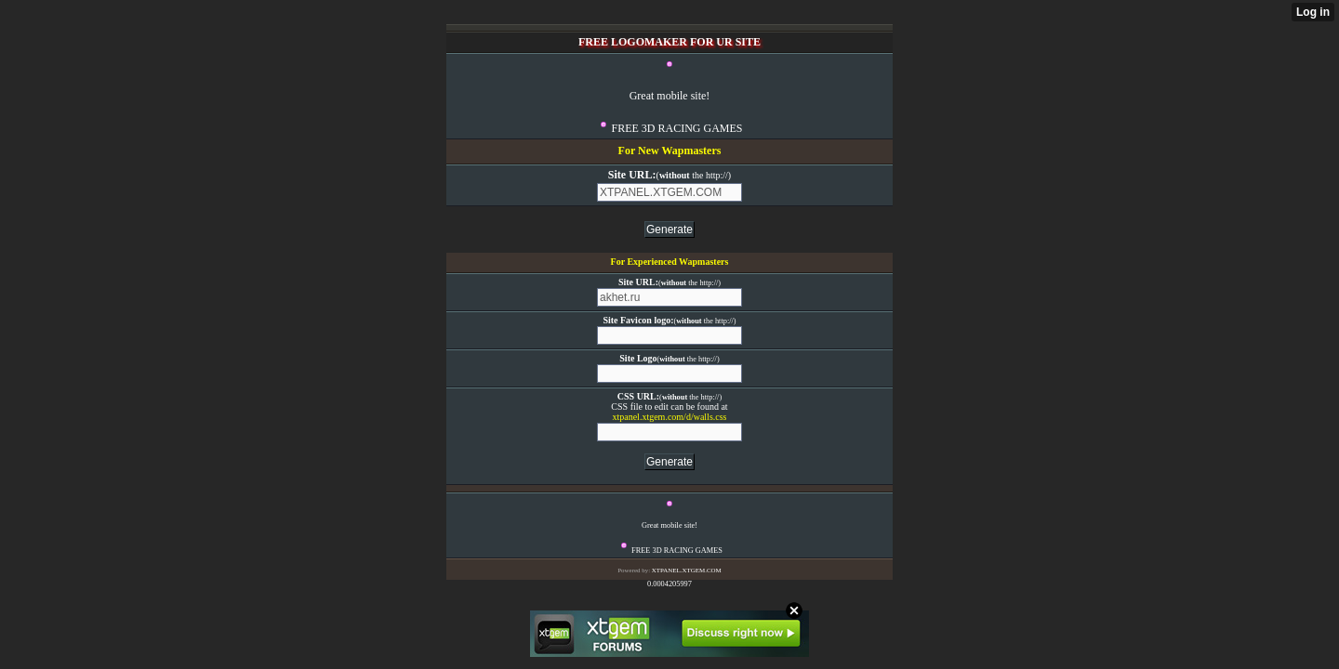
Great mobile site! (670, 95)
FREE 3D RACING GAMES (676, 128)
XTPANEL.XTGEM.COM (687, 570)
